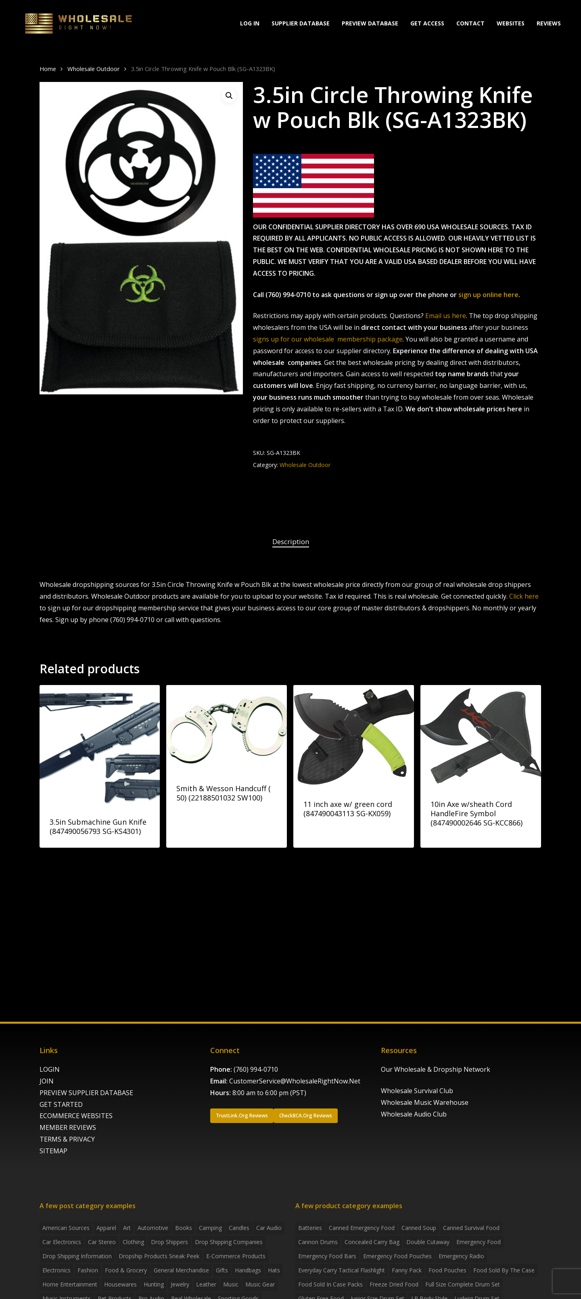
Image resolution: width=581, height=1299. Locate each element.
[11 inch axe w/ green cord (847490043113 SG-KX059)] (353, 736)
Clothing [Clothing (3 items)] (133, 1242)
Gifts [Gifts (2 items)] (222, 1270)
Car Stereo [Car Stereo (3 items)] (102, 1242)
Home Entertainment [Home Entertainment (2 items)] (69, 1284)
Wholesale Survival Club (417, 1090)
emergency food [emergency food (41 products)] (478, 1242)
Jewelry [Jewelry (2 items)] (180, 1284)
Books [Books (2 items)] (183, 1228)
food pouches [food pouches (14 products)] (447, 1270)
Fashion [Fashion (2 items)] (87, 1270)
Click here (524, 596)
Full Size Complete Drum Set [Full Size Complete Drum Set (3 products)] (462, 1284)
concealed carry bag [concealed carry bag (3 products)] (372, 1242)
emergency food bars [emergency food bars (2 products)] (327, 1256)
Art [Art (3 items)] (127, 1228)
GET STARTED (61, 1104)
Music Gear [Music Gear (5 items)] (260, 1284)
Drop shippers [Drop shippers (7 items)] (169, 1242)
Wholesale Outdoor (93, 69)
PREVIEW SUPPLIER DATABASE (86, 1092)
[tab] (290, 541)
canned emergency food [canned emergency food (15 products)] (362, 1228)
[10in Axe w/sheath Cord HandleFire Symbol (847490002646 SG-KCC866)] (480, 736)
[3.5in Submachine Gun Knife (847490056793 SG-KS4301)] (100, 745)
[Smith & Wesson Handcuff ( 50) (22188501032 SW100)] (226, 728)
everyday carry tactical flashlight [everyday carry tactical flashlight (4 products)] (341, 1270)
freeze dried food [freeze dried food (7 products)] (394, 1284)
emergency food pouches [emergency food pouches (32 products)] (397, 1256)
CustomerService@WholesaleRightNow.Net (294, 1081)
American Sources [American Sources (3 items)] (66, 1228)
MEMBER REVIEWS (68, 1127)
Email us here (445, 315)
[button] (229, 95)
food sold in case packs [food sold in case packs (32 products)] (330, 1284)
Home (48, 69)
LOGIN (50, 1069)
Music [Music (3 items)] (230, 1284)
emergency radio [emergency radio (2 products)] (461, 1256)
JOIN (47, 1081)
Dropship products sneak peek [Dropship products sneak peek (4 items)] (159, 1256)
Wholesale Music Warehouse (424, 1102)
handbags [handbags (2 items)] (248, 1270)
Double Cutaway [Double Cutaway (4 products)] (427, 1242)
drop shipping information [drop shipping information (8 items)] (77, 1256)
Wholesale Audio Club (414, 1114)
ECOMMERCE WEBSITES (76, 1115)
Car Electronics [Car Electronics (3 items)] (61, 1242)
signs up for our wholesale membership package (328, 339)
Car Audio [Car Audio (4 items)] (269, 1228)
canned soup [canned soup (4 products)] (418, 1228)
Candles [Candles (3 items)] (239, 1228)
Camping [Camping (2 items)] (210, 1228)
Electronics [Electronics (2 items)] (56, 1270)
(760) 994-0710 (256, 1069)
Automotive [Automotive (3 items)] (153, 1228)
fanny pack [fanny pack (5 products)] (407, 1270)
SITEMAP (53, 1150)
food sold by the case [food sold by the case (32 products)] (504, 1270)
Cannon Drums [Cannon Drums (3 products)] (318, 1242)
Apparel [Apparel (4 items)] (106, 1228)
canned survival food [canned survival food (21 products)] (471, 1228)
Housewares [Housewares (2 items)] (120, 1284)
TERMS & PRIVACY (67, 1139)
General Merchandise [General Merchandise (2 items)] (181, 1270)
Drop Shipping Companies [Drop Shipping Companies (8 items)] (229, 1242)
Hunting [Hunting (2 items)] (154, 1284)
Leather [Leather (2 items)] (206, 1284)
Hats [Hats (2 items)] (274, 1270)
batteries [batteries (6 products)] (310, 1228)
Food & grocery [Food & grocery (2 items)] (126, 1270)
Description (290, 541)
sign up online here (488, 294)
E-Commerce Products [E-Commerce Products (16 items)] (235, 1256)
